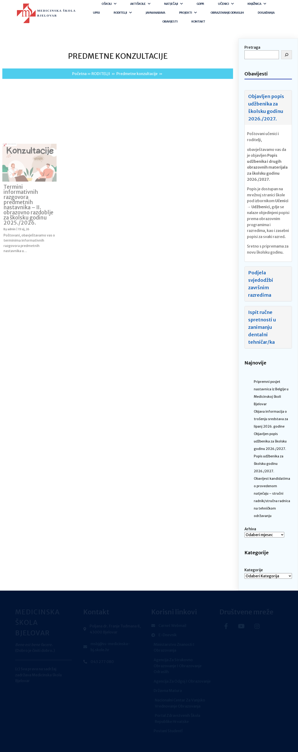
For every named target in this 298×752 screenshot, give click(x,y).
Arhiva (250, 529)
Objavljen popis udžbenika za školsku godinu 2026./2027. (266, 107)
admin (11, 293)
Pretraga (252, 47)
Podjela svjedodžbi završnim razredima (260, 284)
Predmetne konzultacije (137, 80)
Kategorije (253, 570)
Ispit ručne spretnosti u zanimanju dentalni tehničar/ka (262, 327)
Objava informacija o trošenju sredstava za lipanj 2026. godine (271, 419)
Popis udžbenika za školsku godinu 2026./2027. (268, 463)
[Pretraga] (286, 54)
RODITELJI (100, 80)
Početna (79, 80)
